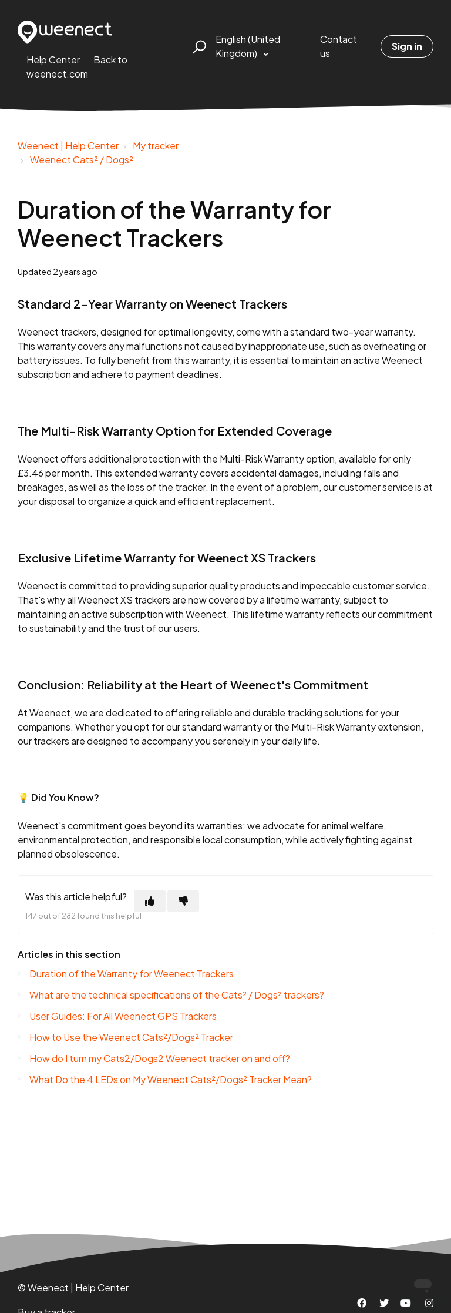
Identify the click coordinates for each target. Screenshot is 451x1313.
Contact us (338, 46)
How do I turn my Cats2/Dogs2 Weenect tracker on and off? (159, 1058)
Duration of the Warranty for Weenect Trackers (131, 973)
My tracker (156, 145)
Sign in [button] (407, 46)
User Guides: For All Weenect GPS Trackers (123, 1016)
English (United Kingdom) (248, 46)
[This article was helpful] (150, 901)
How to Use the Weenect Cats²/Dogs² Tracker (131, 1037)
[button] (197, 46)
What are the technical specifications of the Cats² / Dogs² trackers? (176, 995)
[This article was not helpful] (183, 901)
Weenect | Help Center (68, 145)
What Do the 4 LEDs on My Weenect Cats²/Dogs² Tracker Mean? (170, 1079)
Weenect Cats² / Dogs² (81, 159)
